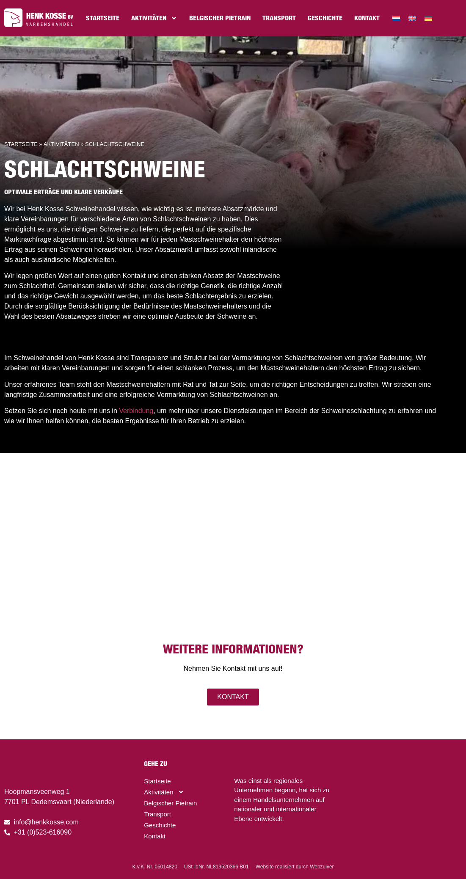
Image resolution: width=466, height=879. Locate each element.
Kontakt (367, 18)
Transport (279, 18)
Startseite (102, 18)
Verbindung (136, 410)
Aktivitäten (154, 18)
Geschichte (325, 18)
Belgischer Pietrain (220, 18)
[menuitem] (396, 18)
